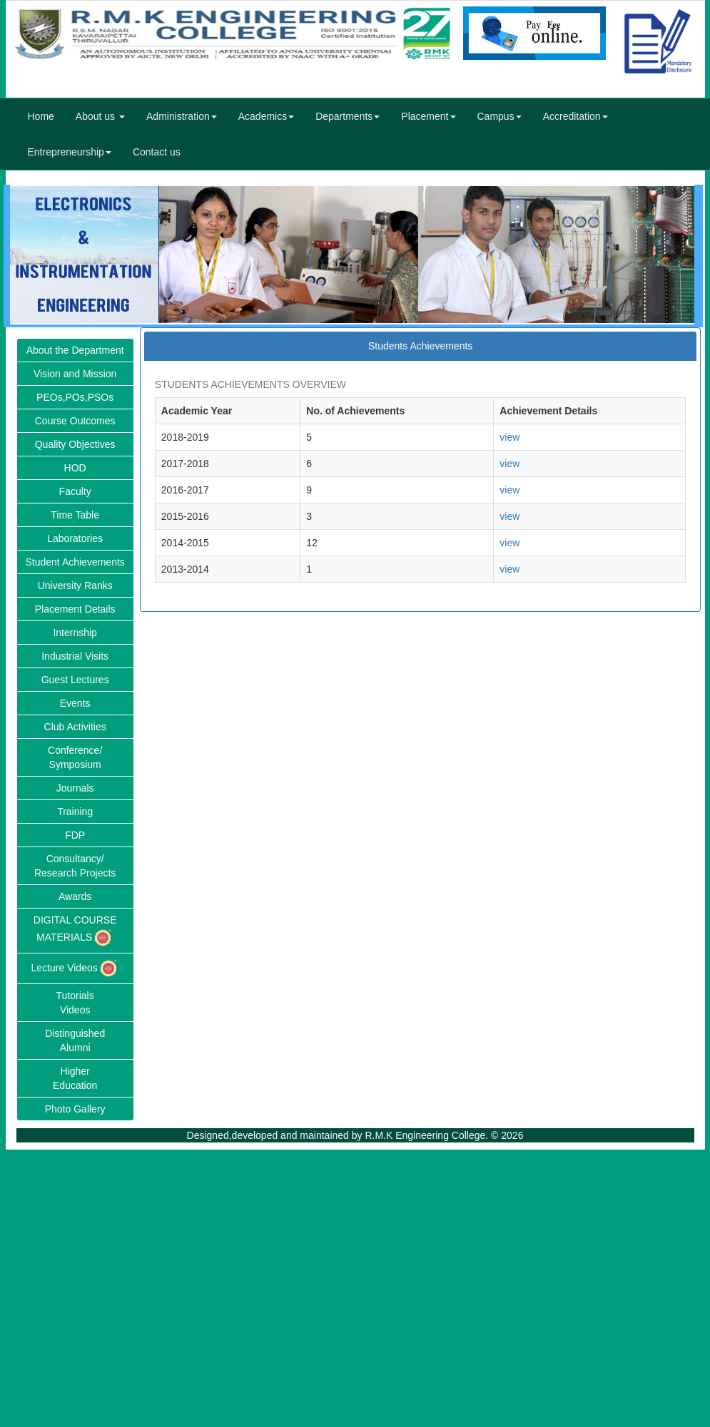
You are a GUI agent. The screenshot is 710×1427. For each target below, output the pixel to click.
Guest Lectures (75, 679)
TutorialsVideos (75, 1003)
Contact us (157, 152)
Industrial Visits (74, 656)
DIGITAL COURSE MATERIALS (75, 931)
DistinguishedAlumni (75, 1040)
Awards (75, 896)
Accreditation (575, 116)
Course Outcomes (75, 420)
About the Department (75, 350)
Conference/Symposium (75, 757)
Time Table (75, 515)
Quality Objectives (75, 444)
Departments (347, 116)
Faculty (75, 491)
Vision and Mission (75, 373)
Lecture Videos (75, 968)
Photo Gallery (75, 1109)
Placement (428, 116)
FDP (75, 835)
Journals (75, 788)
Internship (74, 632)
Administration (181, 116)
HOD (75, 468)
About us (100, 116)
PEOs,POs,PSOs (74, 397)
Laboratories (75, 538)
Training (75, 811)
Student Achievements (75, 562)
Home (41, 116)
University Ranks (75, 585)
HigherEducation (75, 1078)
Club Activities (75, 726)
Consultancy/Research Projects (75, 866)
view (509, 437)
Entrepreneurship (69, 152)
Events (75, 703)
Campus (499, 116)
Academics (266, 116)
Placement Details (75, 609)
